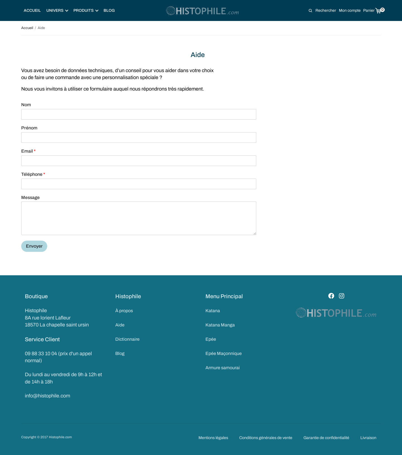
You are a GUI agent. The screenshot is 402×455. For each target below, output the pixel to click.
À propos (124, 310)
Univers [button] (57, 10)
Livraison (368, 437)
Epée (210, 338)
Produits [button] (86, 10)
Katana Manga (220, 325)
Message (30, 197)
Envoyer (34, 246)
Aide (120, 325)
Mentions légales (213, 437)
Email (28, 151)
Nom (26, 104)
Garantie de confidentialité (326, 437)
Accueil (32, 10)
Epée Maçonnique (223, 352)
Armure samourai (222, 366)
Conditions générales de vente (265, 437)
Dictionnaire (127, 338)
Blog (109, 10)
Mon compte (350, 10)
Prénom (29, 127)
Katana (212, 310)
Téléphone (33, 174)
